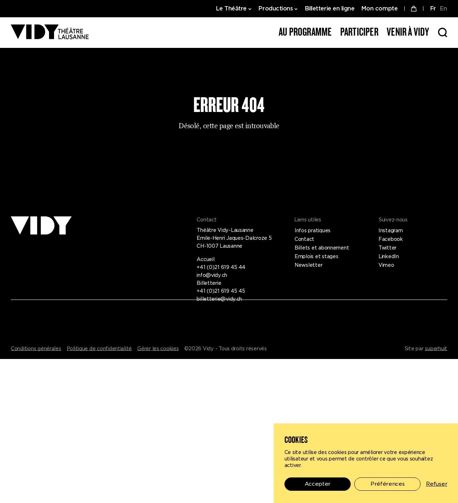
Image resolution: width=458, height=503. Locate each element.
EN (443, 8)
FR (433, 8)
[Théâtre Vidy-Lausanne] (50, 32)
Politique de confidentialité (99, 348)
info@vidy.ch (212, 275)
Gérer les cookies (158, 348)
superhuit (436, 348)
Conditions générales (36, 348)
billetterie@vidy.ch (219, 299)
